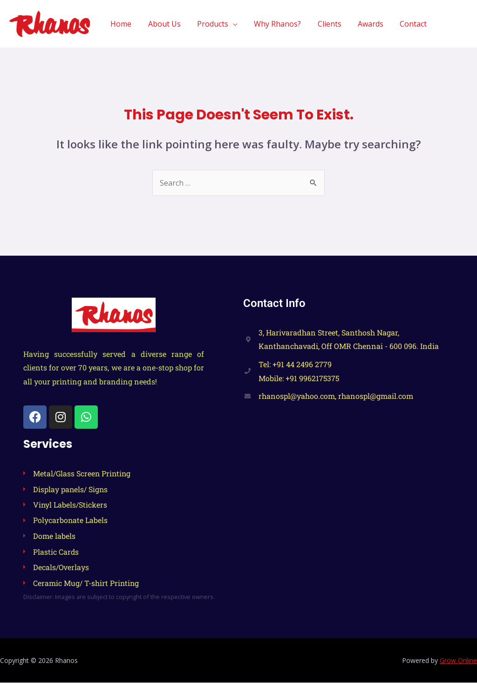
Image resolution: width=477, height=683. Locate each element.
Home (131, 24)
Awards (373, 24)
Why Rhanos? (283, 24)
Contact (414, 24)
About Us (173, 24)
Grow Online (458, 660)
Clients (333, 24)
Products (219, 24)
